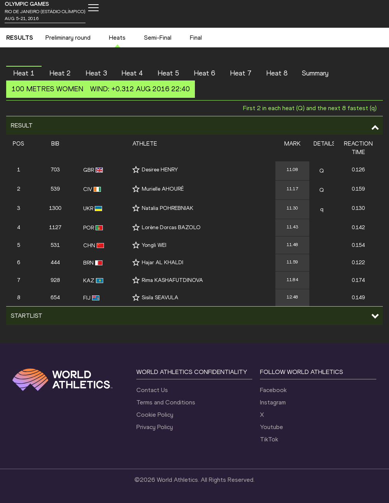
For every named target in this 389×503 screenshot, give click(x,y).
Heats (117, 37)
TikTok (269, 439)
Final (196, 37)
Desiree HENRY (160, 169)
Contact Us (152, 390)
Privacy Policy (154, 427)
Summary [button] (315, 73)
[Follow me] (136, 170)
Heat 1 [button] (24, 73)
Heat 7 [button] (241, 73)
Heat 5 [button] (168, 73)
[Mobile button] (93, 7)
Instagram (273, 402)
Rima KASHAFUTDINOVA (172, 280)
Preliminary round (68, 37)
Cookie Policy (154, 414)
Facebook (273, 390)
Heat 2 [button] (60, 73)
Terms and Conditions (165, 402)
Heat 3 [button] (96, 73)
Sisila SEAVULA (160, 297)
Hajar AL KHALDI (162, 262)
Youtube (271, 427)
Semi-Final (157, 37)
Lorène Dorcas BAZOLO (171, 227)
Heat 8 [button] (277, 73)
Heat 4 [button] (132, 73)
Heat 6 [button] (204, 73)
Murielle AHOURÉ (163, 189)
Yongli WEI (154, 245)
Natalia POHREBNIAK (167, 208)
